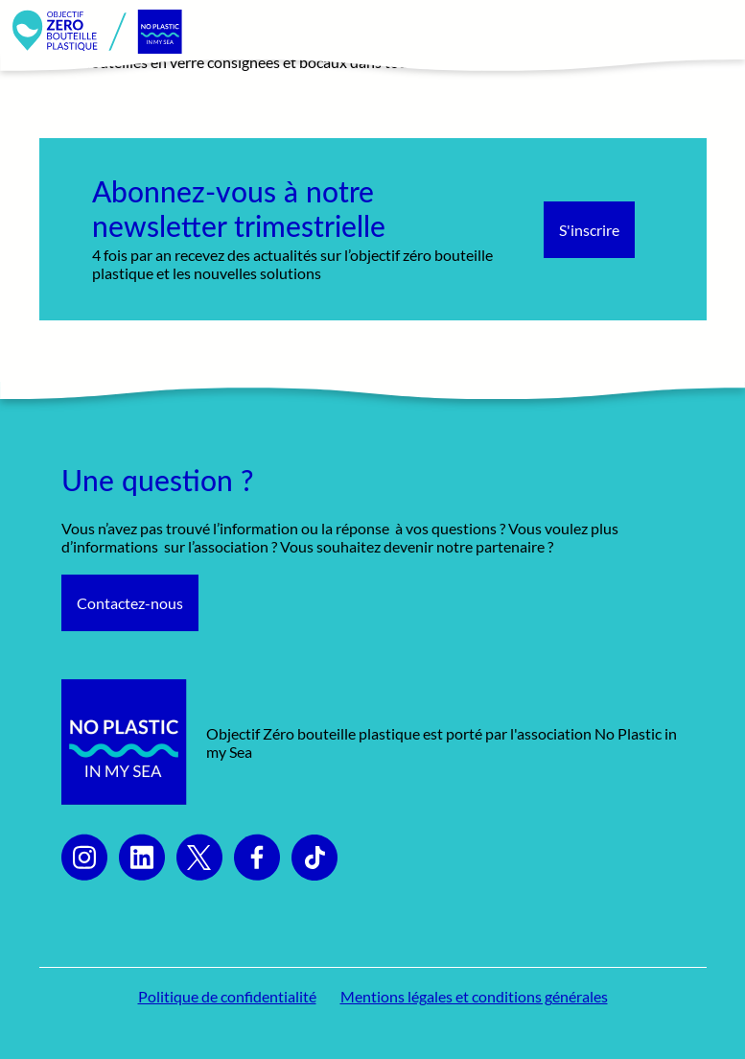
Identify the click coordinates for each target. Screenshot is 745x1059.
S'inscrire (589, 230)
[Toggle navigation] (709, 31)
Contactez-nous (130, 603)
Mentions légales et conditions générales (474, 996)
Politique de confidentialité (227, 996)
